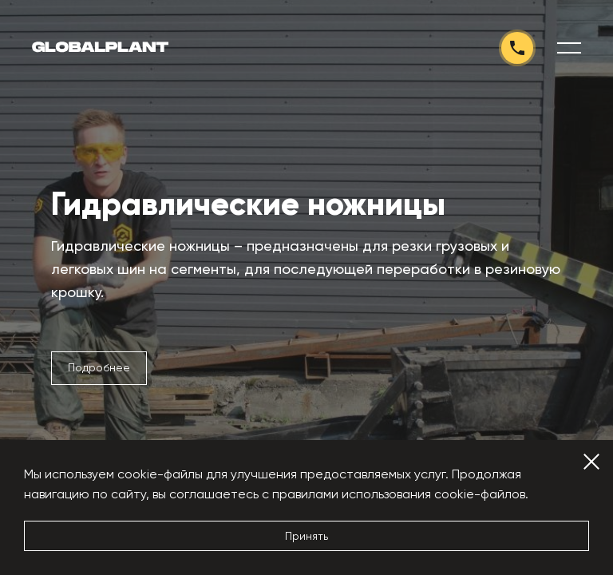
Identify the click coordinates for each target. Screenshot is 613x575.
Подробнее (99, 367)
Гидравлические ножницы (248, 204)
